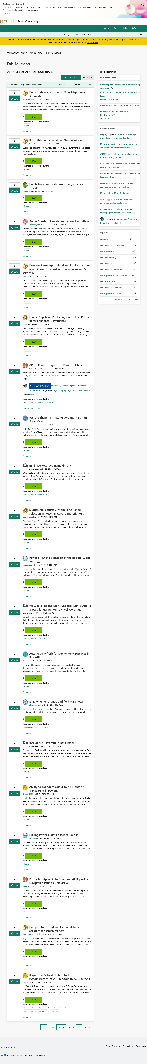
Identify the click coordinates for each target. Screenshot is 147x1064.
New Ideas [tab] (37, 84)
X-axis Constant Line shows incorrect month (58, 221)
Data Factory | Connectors (112, 245)
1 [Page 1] (37, 1027)
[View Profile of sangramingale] (29, 517)
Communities (79, 21)
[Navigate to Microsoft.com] (7, 21)
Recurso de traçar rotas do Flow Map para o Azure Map (57, 94)
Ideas (67, 21)
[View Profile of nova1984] (104, 163)
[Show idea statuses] (83, 84)
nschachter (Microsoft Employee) (64, 385)
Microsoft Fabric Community (24, 53)
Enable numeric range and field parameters (57, 701)
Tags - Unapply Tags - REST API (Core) (70, 390)
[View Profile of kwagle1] (26, 982)
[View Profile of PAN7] (25, 276)
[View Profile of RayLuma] (26, 661)
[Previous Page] (33, 1025)
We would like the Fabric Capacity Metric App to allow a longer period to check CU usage (60, 607)
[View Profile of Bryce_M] (104, 183)
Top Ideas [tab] (25, 84)
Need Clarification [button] (39, 385)
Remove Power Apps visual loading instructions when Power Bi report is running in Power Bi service (56, 269)
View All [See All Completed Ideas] (104, 118)
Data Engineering (31, 727)
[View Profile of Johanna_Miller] (35, 224)
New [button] (33, 117)
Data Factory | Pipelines (111, 269)
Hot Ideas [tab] (14, 84)
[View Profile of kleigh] (103, 134)
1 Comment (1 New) (31, 408)
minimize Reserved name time (49, 465)
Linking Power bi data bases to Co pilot (54, 835)
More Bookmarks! (122, 193)
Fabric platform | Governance (35, 1011)
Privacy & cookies (113, 1046)
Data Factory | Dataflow (111, 287)
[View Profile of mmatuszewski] (29, 565)
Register (106, 28)
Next (136, 299)
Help (125, 28)
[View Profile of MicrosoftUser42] (107, 144)
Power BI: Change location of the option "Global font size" (60, 559)
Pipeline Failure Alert (109, 99)
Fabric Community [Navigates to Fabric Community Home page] (28, 21)
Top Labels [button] (105, 232)
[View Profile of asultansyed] (34, 838)
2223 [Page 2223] (87, 1027)
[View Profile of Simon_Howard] (29, 425)
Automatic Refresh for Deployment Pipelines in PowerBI (59, 655)
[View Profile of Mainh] (103, 173)
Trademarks (141, 1046)
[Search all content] (111, 34)
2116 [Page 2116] (51, 1027)
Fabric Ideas (53, 53)
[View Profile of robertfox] (26, 886)
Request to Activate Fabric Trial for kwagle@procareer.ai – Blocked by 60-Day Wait (59, 977)
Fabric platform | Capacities (35, 638)
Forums (44, 21)
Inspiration (56, 21)
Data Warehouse (107, 281)
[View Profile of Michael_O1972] (107, 209)
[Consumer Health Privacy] (35, 1055)
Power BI (27, 125)
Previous (118, 299)
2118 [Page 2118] (71, 1027)
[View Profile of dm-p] (107, 219)
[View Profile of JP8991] (103, 154)
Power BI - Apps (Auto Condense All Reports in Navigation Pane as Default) (59, 881)
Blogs (91, 21)
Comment (27, 130)
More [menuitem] (100, 21)
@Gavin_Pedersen (33, 390)
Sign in (116, 28)
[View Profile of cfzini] (102, 199)
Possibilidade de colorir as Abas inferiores (55, 140)
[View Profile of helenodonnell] (28, 934)
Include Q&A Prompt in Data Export (52, 743)
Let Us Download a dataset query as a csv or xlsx (58, 186)
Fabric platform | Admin (33, 402)
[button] (71, 77)
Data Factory (106, 263)
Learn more (8, 13)
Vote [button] (15, 98)
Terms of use (128, 1046)
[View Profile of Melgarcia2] (105, 193)
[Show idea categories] (65, 84)
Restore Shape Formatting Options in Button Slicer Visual (58, 419)
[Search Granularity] (68, 34)
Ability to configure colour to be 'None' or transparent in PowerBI (56, 788)
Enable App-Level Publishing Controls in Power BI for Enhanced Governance (59, 319)
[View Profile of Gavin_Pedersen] (35, 368)
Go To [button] (134, 28)
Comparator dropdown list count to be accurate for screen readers (54, 929)
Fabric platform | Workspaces (35, 494)
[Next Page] (93, 1025)
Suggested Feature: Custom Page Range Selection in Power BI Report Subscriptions (56, 511)
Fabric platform (107, 251)
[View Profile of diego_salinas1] (35, 705)
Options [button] (86, 77)
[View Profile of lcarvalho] (26, 99)
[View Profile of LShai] (25, 324)
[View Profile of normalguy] (27, 191)
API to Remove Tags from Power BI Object (56, 365)
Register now (92, 42)
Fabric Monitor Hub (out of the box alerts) (119, 105)
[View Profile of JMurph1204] (28, 794)
